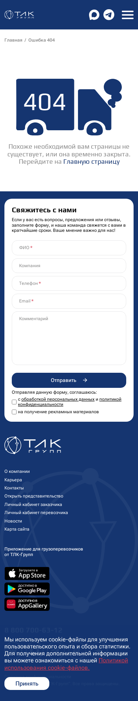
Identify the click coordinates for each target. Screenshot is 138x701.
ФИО (24, 247)
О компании (17, 471)
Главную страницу (91, 161)
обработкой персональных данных (58, 399)
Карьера (13, 479)
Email (25, 301)
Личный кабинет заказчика (33, 504)
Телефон (28, 283)
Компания (29, 265)
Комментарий (33, 318)
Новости (13, 521)
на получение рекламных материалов (58, 411)
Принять (26, 683)
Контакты (14, 488)
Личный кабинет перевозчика (36, 512)
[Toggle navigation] (128, 14)
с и (69, 402)
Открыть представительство (33, 496)
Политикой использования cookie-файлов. (66, 664)
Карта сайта (16, 529)
